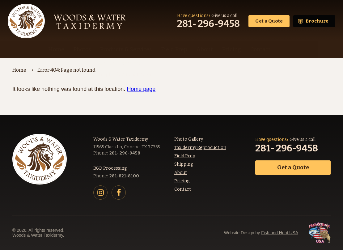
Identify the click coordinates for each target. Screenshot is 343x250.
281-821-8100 (124, 176)
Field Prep (184, 156)
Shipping (183, 164)
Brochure (317, 21)
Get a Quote (269, 21)
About (180, 172)
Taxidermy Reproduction (200, 147)
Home (19, 70)
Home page (141, 89)
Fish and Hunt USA (279, 232)
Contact (182, 189)
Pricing (181, 181)
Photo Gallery (188, 139)
